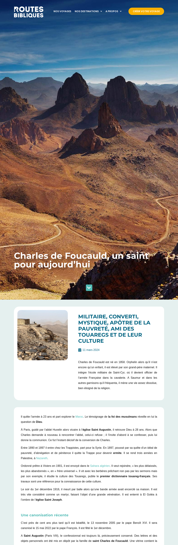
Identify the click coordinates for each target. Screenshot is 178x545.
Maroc (79, 416)
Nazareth (41, 458)
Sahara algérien (100, 465)
